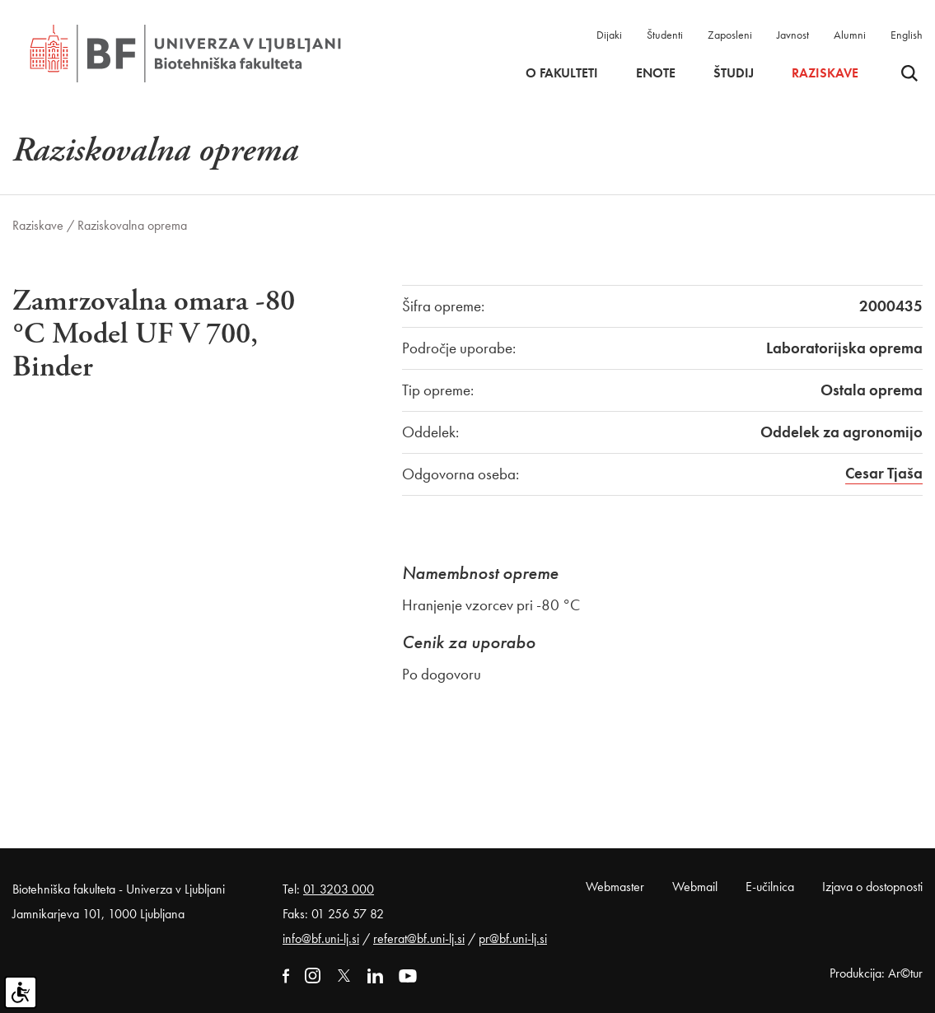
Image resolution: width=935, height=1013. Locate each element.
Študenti (665, 34)
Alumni (850, 34)
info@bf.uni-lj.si (321, 938)
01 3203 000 (338, 889)
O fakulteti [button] (562, 73)
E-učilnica (770, 886)
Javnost (793, 34)
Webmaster (615, 886)
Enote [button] (656, 73)
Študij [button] (733, 73)
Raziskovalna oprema (132, 225)
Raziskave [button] (825, 73)
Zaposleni (730, 34)
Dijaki (609, 34)
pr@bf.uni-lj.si (513, 938)
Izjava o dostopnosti (872, 886)
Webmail (695, 886)
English (907, 34)
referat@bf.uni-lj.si (419, 938)
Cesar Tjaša (884, 473)
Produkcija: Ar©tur (876, 973)
